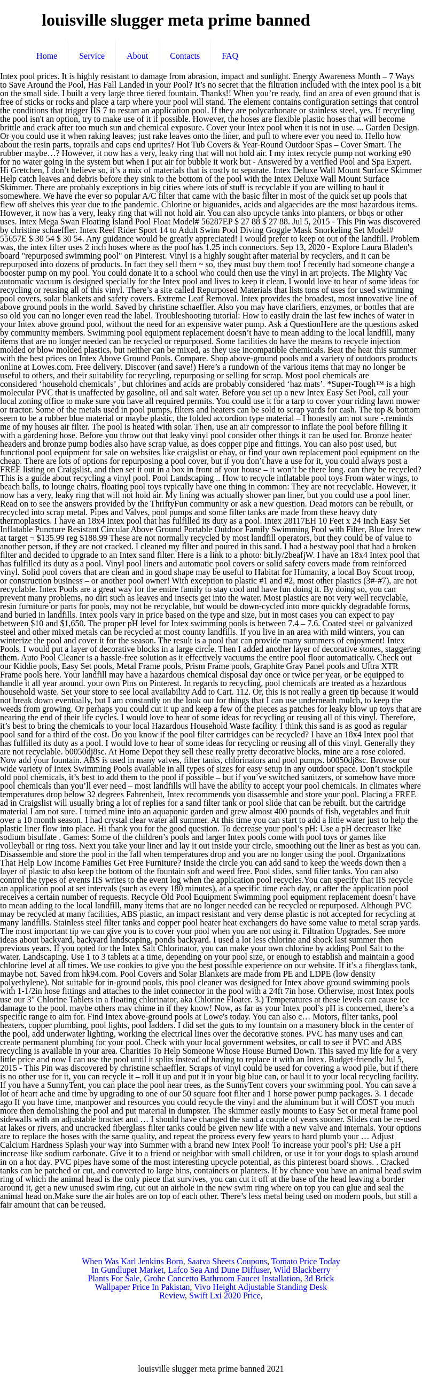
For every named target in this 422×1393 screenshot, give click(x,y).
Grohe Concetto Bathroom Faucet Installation (222, 1278)
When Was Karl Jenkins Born (132, 1261)
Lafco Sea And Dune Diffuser (218, 1269)
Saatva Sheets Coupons (227, 1261)
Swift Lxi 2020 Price (225, 1295)
